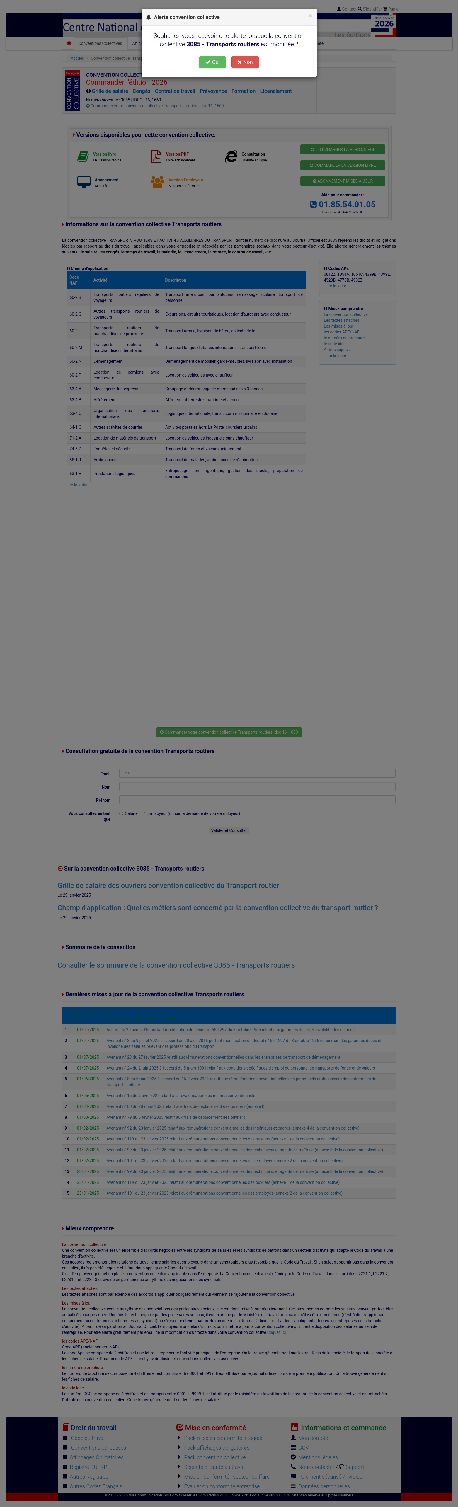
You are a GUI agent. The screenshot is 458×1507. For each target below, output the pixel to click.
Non (245, 62)
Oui (212, 62)
